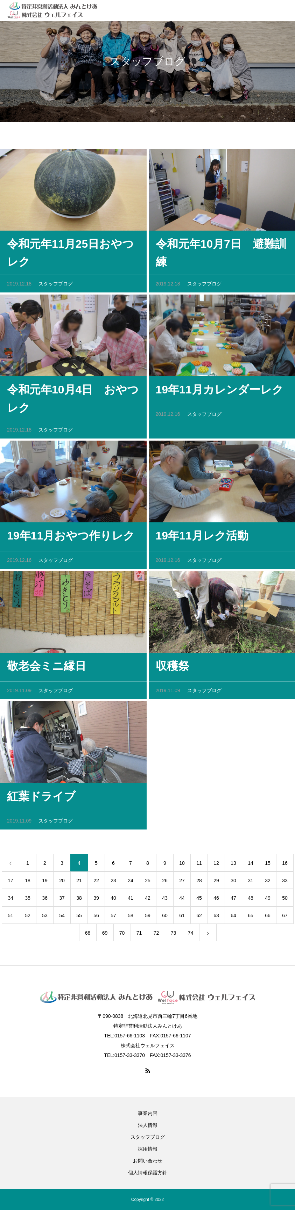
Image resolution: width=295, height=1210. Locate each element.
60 (165, 917)
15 (268, 865)
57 (113, 917)
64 (233, 917)
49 (268, 900)
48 (250, 900)
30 (233, 882)
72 (156, 935)
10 (182, 865)
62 (199, 917)
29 (216, 882)
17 (10, 882)
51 (10, 917)
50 (285, 900)
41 (130, 900)
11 (199, 865)
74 (191, 935)
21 (79, 882)
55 (79, 917)
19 (45, 882)
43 (165, 900)
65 (250, 917)
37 (62, 900)
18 (27, 882)
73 (173, 935)
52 (27, 917)
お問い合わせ (147, 1160)
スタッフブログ (55, 286)
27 (182, 882)
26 (165, 882)
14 (250, 865)
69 (105, 935)
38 (79, 900)
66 (268, 917)
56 (96, 917)
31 (250, 882)
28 (199, 882)
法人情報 (147, 1125)
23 (113, 882)
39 (96, 900)
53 (45, 917)
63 (216, 917)
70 (122, 935)
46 (216, 900)
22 (96, 882)
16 (285, 865)
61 (182, 917)
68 (88, 935)
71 (139, 935)
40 (113, 900)
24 (130, 882)
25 (147, 882)
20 (62, 882)
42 (147, 900)
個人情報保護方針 (147, 1172)
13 (233, 865)
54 (62, 917)
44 (182, 900)
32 (268, 882)
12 (216, 865)
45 (199, 900)
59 (147, 917)
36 (45, 900)
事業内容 (147, 1113)
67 (285, 917)
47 (233, 900)
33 (285, 882)
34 (10, 900)
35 (27, 900)
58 (130, 917)
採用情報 (147, 1148)
